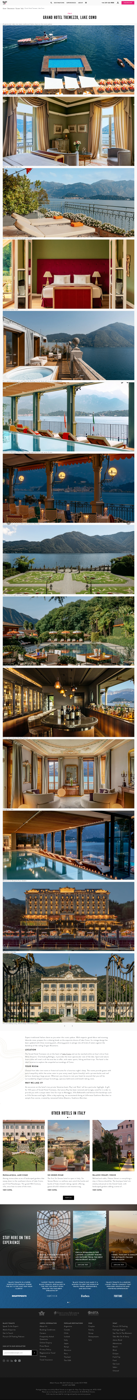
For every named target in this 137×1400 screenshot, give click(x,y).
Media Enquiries (9, 1329)
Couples (91, 1326)
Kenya (66, 1346)
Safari (115, 1367)
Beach (115, 1346)
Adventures (117, 1343)
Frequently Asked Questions (47, 1338)
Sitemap (43, 1356)
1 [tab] (67, 1302)
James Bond (117, 1340)
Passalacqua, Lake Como (15, 1175)
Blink (115, 1350)
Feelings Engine (119, 1329)
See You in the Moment (122, 1333)
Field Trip (116, 1357)
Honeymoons (93, 1336)
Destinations (59, 3)
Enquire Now (128, 3)
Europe (18, 8)
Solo (90, 1340)
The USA (67, 1360)
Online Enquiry (46, 1342)
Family (91, 1329)
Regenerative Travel (47, 1353)
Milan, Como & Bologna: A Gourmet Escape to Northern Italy (54, 1257)
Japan (66, 1343)
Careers (43, 1333)
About (80, 3)
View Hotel (7, 1190)
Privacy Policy (45, 1349)
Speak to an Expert (10, 1326)
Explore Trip (47, 1265)
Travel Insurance (46, 1359)
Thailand (67, 1357)
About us (43, 1326)
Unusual (116, 1370)
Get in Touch (8, 1333)
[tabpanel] (22, 1157)
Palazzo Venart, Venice (104, 1175)
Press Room (44, 1346)
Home (4, 8)
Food (115, 1360)
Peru (66, 1353)
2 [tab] (69, 1302)
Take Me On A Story (121, 1336)
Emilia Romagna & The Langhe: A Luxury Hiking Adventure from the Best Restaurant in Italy (89, 1256)
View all (68, 1198)
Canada (67, 1329)
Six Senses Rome (56, 1175)
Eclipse (115, 1353)
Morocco (67, 1350)
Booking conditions (47, 1329)
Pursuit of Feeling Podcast (13, 1336)
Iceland (67, 1336)
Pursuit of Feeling (120, 1326)
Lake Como (66, 1054)
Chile (66, 1333)
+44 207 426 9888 (108, 3)
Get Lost (116, 1363)
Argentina (68, 1326)
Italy (22, 8)
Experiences (71, 3)
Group (90, 1333)
